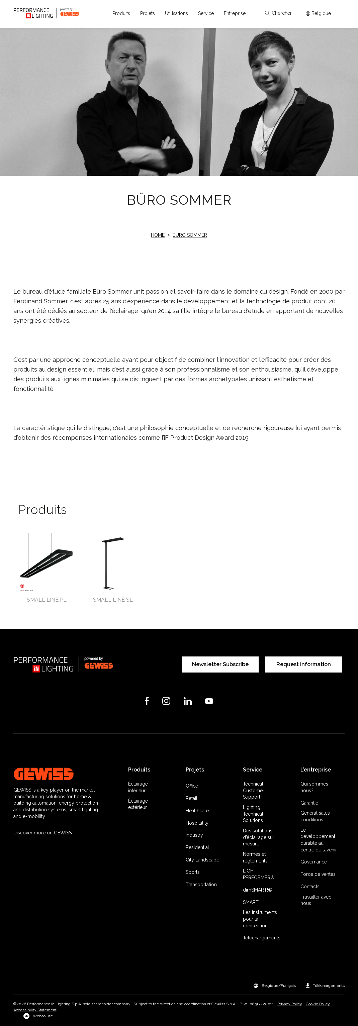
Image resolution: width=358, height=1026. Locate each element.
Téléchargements (261, 937)
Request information (303, 664)
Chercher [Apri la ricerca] (278, 13)
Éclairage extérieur (138, 804)
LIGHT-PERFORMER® (259, 874)
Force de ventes (318, 874)
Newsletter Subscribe (220, 664)
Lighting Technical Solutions (253, 814)
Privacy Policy (289, 1004)
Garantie (309, 803)
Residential (197, 847)
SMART (251, 902)
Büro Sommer (190, 235)
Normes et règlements (255, 857)
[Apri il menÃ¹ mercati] (318, 13)
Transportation (201, 884)
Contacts (310, 886)
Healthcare (197, 810)
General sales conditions (315, 816)
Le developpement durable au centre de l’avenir (318, 839)
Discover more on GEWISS (42, 832)
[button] (121, 13)
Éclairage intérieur (138, 787)
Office (192, 786)
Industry (194, 835)
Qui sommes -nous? (316, 787)
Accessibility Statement (35, 1010)
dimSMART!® (257, 890)
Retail (191, 798)
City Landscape (202, 859)
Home (158, 235)
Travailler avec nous (315, 900)
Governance (313, 861)
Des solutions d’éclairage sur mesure (258, 837)
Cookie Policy (318, 1004)
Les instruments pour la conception (260, 919)
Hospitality (197, 823)
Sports (193, 872)
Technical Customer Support (253, 790)
